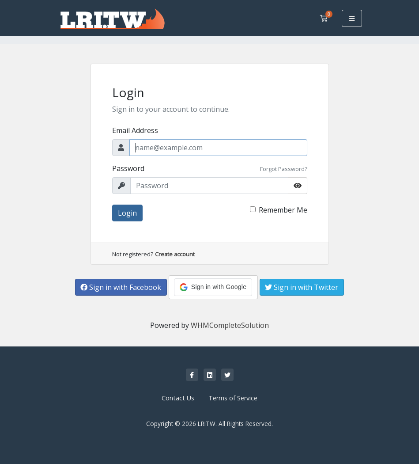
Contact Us (178, 398)
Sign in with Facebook (120, 287)
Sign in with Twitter (301, 287)
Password (128, 168)
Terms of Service (232, 398)
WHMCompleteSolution (230, 325)
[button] (213, 287)
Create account (175, 254)
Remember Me (283, 210)
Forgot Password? (283, 169)
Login (127, 213)
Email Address (135, 130)
